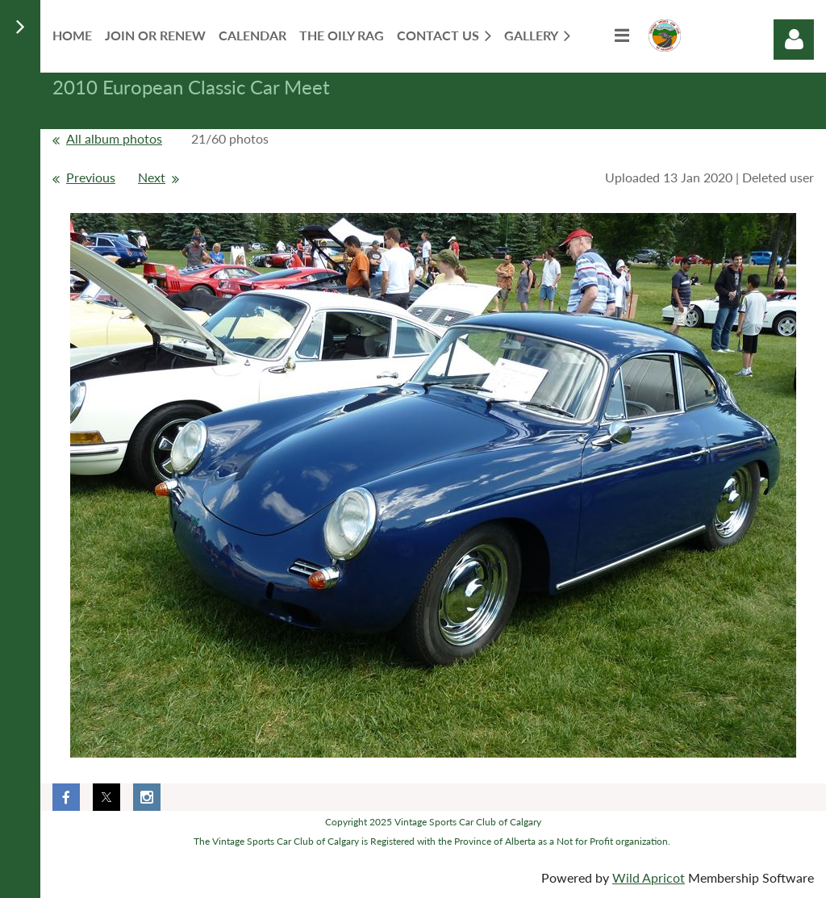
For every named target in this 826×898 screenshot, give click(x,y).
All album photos (114, 138)
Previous (90, 177)
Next (151, 177)
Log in (794, 39)
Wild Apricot (648, 877)
